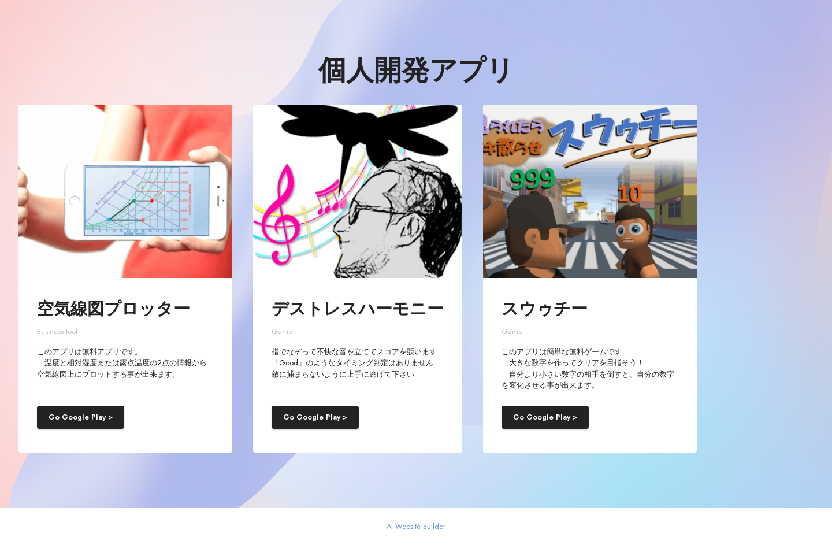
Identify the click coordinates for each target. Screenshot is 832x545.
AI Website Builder (416, 527)
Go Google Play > (81, 416)
